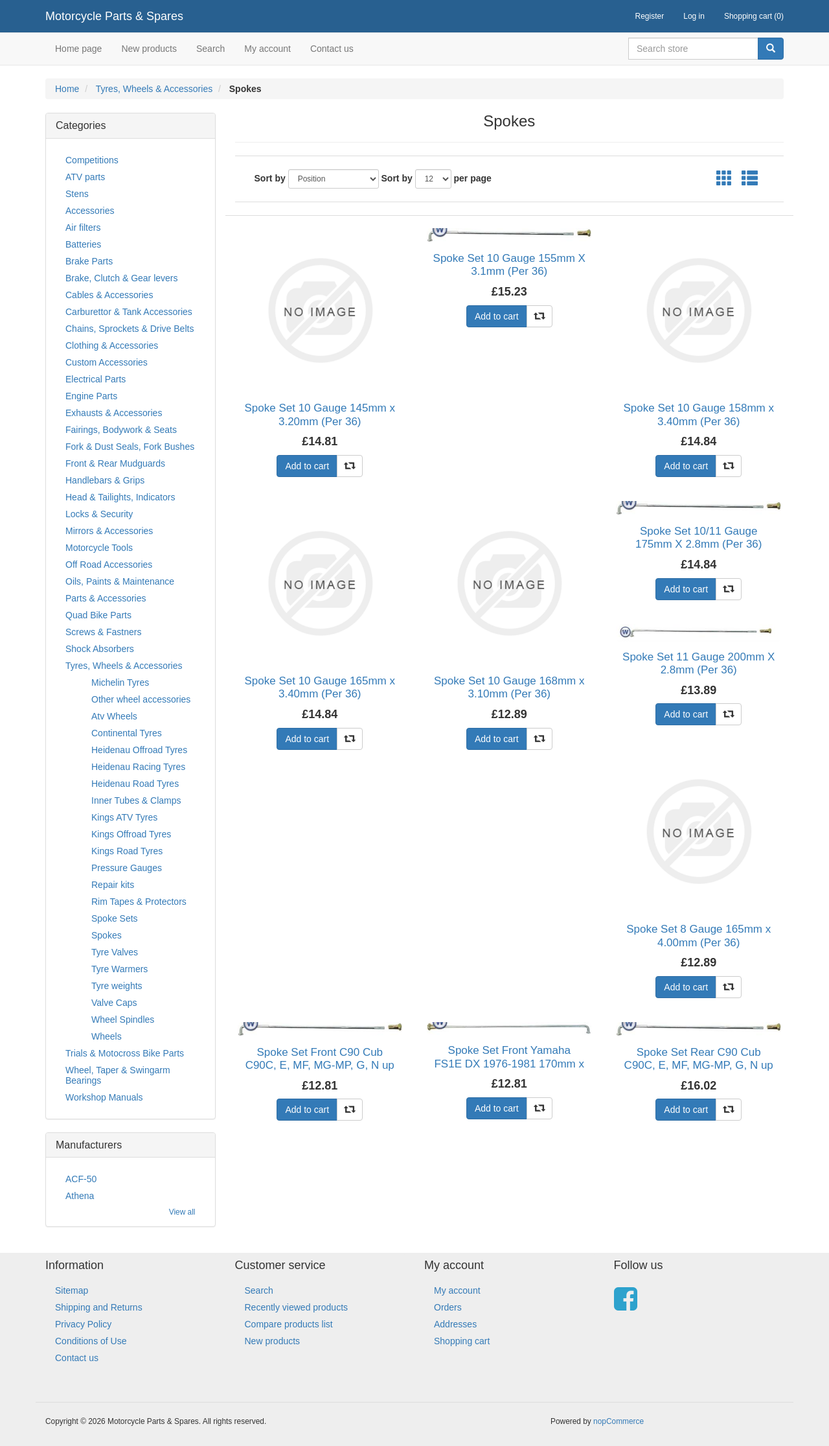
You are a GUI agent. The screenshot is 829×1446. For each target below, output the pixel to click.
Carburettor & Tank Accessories (128, 312)
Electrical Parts (95, 379)
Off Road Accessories (108, 564)
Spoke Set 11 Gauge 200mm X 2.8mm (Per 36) (698, 663)
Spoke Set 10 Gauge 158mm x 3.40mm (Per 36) (698, 414)
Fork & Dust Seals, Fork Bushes (129, 446)
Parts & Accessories (105, 598)
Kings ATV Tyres (124, 817)
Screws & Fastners (103, 632)
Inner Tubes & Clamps (136, 800)
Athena (79, 1196)
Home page (78, 48)
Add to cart (307, 466)
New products (149, 48)
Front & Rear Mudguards (115, 463)
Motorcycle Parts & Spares (114, 16)
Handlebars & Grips (104, 480)
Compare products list (289, 1324)
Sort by (270, 178)
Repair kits (112, 885)
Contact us (332, 48)
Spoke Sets (114, 918)
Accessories (89, 210)
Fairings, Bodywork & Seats (121, 430)
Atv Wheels (114, 716)
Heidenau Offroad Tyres (139, 750)
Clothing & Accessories (111, 345)
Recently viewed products (296, 1307)
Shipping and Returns (98, 1307)
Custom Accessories (106, 362)
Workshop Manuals (104, 1097)
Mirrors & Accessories (109, 531)
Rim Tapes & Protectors (139, 901)
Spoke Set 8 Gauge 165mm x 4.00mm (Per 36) (698, 935)
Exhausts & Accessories (113, 413)
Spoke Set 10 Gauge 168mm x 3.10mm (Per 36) (509, 687)
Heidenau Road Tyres (135, 783)
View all (182, 1212)
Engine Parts (91, 396)
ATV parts (85, 177)
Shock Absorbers (99, 649)
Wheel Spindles (122, 1019)
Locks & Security (99, 514)
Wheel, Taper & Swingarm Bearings (117, 1075)
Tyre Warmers (119, 969)
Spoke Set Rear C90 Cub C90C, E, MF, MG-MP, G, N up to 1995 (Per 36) (698, 1065)
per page (473, 178)
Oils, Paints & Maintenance (119, 581)
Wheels (106, 1036)
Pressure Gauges (126, 868)
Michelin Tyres (120, 682)
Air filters (82, 227)
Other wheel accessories (140, 699)
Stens (77, 194)
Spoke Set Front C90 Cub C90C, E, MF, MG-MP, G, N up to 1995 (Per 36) (319, 1065)
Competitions (92, 160)
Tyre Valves (114, 952)
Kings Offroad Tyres (131, 834)
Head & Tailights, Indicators (120, 497)
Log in (694, 16)
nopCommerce (618, 1421)
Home (67, 89)
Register (649, 16)
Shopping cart (462, 1341)
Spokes (106, 935)
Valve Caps (114, 1002)
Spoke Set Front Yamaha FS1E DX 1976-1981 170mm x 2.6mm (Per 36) (509, 1063)
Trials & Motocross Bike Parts (124, 1053)
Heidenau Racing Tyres (138, 767)
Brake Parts (89, 261)
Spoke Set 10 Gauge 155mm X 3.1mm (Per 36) (509, 264)
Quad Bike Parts (98, 615)
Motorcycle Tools (99, 547)
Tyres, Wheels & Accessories (154, 89)
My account (267, 48)
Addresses (455, 1324)
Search (210, 48)
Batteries (83, 244)
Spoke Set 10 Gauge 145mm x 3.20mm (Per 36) (320, 414)
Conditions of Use (91, 1341)
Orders (448, 1307)
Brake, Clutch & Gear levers (121, 278)
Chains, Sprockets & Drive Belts (129, 328)
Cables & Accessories (109, 295)
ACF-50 (81, 1179)
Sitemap (71, 1290)
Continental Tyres (126, 733)
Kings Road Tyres (127, 851)
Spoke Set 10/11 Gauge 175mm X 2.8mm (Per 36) (698, 537)
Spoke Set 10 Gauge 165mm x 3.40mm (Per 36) (320, 687)
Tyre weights (116, 986)
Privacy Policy (83, 1324)
